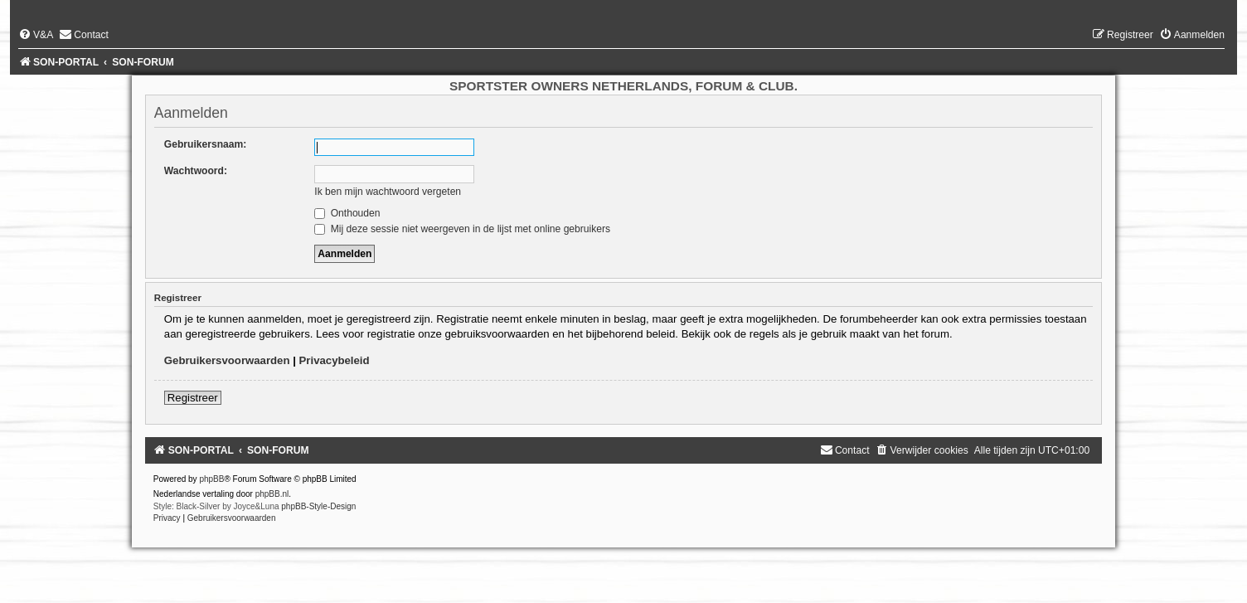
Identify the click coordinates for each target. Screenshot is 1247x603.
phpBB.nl (272, 493)
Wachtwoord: (195, 171)
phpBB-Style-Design (318, 506)
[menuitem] (35, 35)
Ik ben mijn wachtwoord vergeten (387, 191)
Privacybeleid (334, 360)
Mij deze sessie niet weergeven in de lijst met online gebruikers (462, 229)
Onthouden (347, 213)
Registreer (192, 397)
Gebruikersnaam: (205, 144)
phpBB (211, 479)
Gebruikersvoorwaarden (227, 360)
